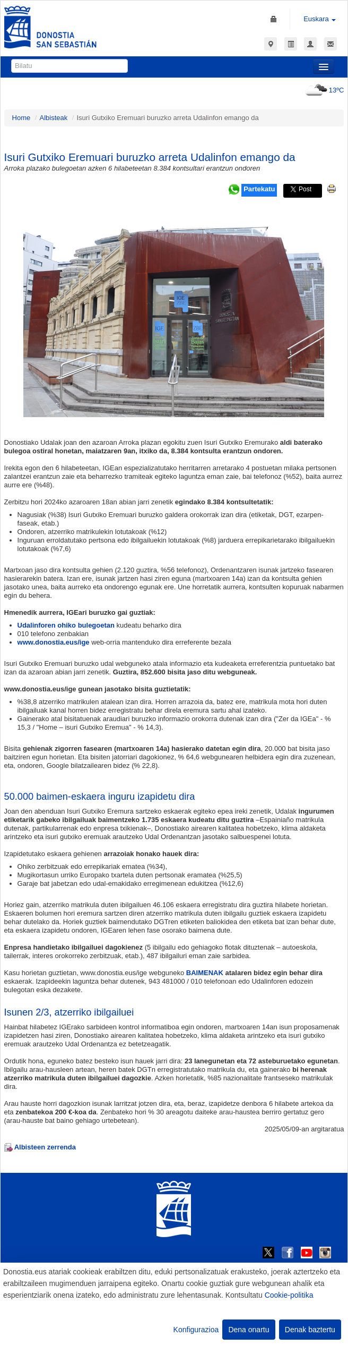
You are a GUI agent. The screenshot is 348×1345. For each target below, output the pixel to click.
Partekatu (259, 189)
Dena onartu (248, 1329)
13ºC (323, 90)
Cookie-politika (289, 1295)
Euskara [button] (319, 19)
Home (21, 118)
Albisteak (53, 118)
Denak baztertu (310, 1329)
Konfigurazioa (196, 1329)
